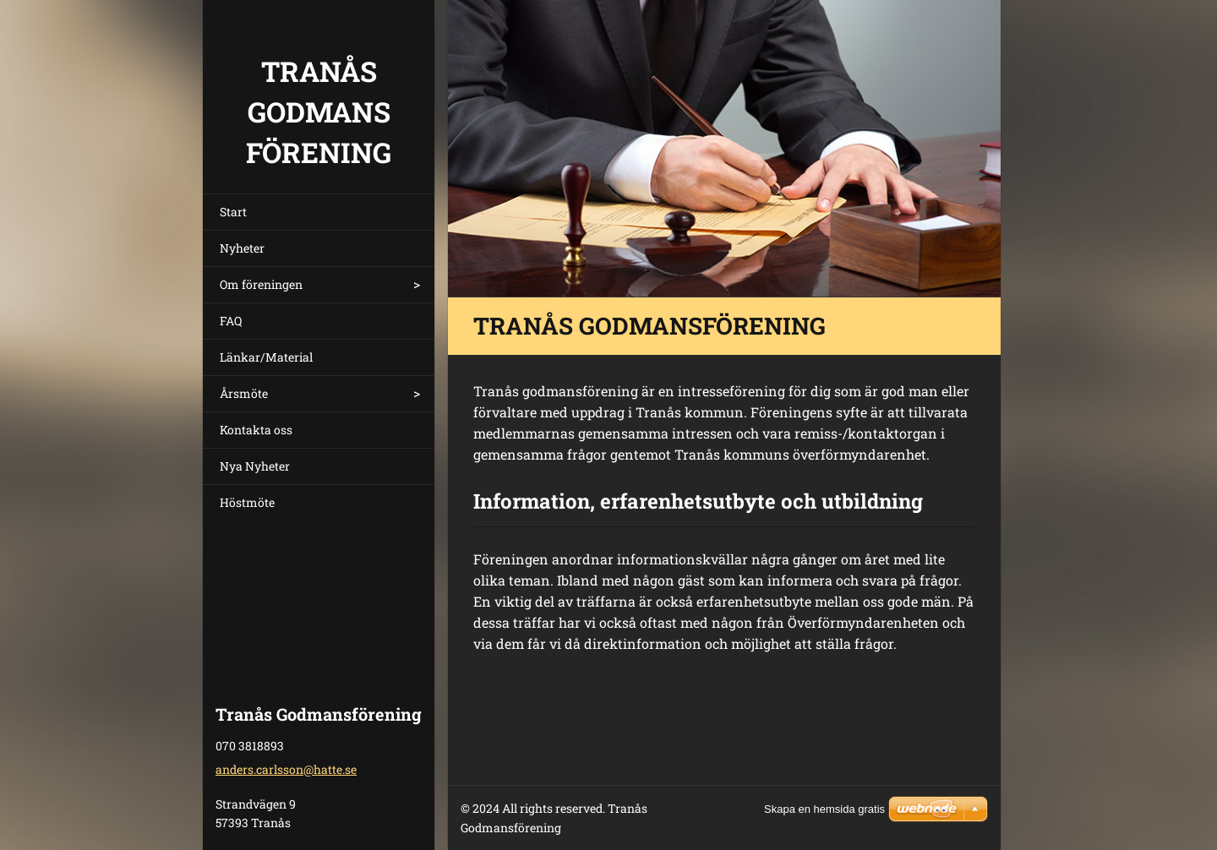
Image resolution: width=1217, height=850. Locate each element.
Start (233, 212)
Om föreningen (261, 284)
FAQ (231, 321)
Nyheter (242, 248)
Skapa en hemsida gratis (824, 809)
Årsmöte (244, 393)
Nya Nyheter (255, 466)
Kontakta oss (256, 430)
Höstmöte (247, 502)
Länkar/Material (266, 357)
